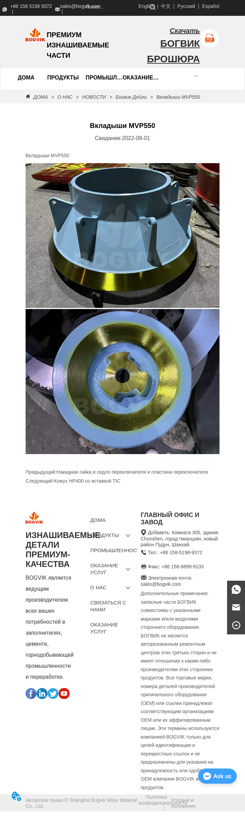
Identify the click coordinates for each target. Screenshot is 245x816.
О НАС (65, 97)
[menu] (48, 77)
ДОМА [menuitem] (26, 77)
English (146, 6)
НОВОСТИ (94, 97)
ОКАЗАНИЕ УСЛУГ (140, 77)
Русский (186, 6)
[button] (62, 77)
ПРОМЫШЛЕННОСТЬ (103, 77)
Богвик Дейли (131, 97)
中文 (166, 6)
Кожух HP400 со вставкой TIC (87, 481)
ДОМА (40, 97)
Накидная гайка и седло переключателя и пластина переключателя (132, 472)
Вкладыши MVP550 (177, 97)
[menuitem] (62, 77)
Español (211, 6)
